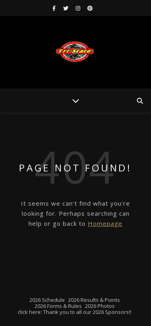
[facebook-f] (54, 8)
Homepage (105, 223)
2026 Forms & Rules (58, 305)
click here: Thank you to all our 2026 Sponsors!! (74, 312)
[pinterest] (90, 8)
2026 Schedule (47, 299)
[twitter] (66, 8)
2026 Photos (100, 305)
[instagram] (78, 8)
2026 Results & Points (94, 299)
